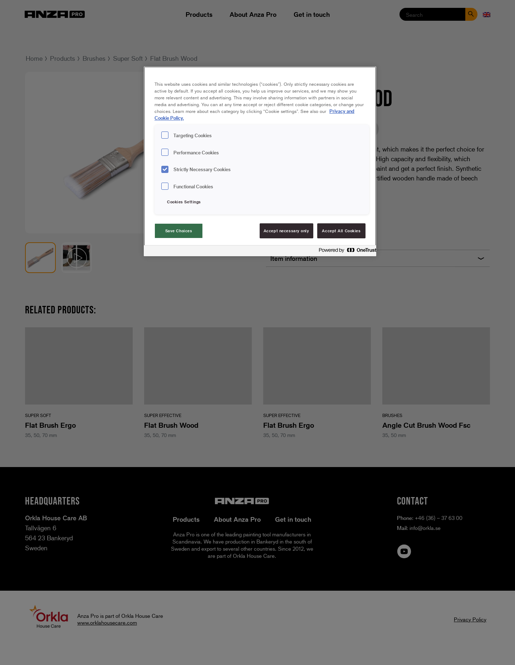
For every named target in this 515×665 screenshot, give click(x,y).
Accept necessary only (286, 230)
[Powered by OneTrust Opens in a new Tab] (345, 251)
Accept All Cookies (341, 230)
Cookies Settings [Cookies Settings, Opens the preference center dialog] (184, 201)
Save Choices (178, 230)
